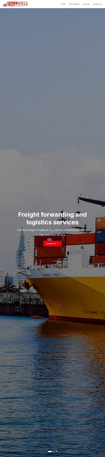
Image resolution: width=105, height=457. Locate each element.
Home (63, 4)
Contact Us (97, 4)
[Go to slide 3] (56, 451)
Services (86, 4)
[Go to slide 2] (54, 451)
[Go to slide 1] (50, 451)
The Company (74, 4)
